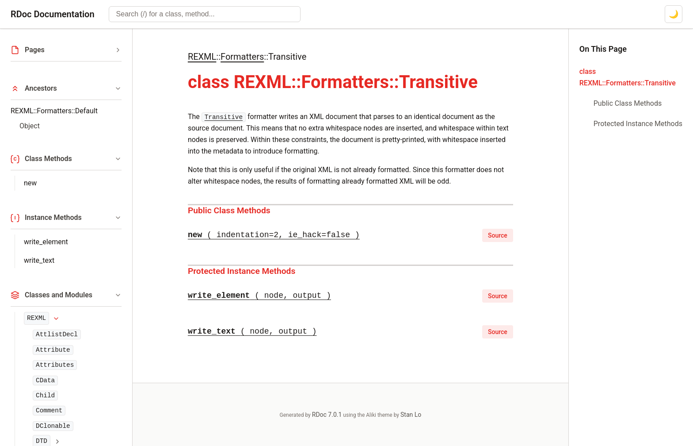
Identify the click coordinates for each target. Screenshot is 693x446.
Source (497, 235)
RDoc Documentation (53, 14)
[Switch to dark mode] (673, 14)
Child (45, 395)
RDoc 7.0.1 (327, 414)
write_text (39, 260)
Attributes (55, 365)
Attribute (53, 350)
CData (45, 380)
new (30, 183)
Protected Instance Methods (241, 271)
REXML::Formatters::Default (54, 111)
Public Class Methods (229, 210)
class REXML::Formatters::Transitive (627, 77)
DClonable (53, 426)
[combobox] (205, 14)
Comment (49, 410)
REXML (36, 318)
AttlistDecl (57, 334)
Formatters (242, 56)
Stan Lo (410, 414)
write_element (46, 242)
